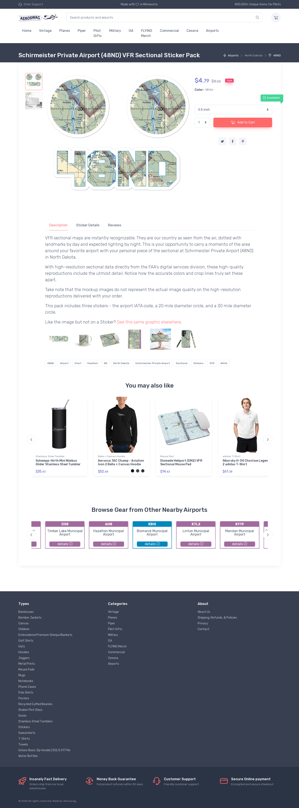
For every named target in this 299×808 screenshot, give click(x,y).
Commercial (169, 31)
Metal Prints (26, 664)
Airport (64, 363)
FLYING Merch (146, 33)
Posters (23, 698)
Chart (77, 363)
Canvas (23, 623)
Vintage (45, 31)
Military (115, 31)
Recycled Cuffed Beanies (35, 704)
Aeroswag (69, 800)
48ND (274, 55)
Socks (22, 715)
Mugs (21, 675)
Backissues (26, 612)
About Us (204, 612)
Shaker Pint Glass (30, 710)
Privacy (203, 623)
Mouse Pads (26, 669)
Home (26, 31)
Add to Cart (243, 122)
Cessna (192, 31)
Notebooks (25, 681)
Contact (203, 629)
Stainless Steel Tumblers (35, 721)
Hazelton (92, 363)
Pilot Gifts (97, 33)
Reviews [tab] (114, 225)
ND (105, 363)
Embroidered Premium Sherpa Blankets (45, 635)
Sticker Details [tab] (87, 225)
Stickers (198, 363)
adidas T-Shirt (231, 456)
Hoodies (23, 652)
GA (131, 31)
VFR (212, 363)
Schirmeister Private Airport (152, 363)
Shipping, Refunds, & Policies (217, 617)
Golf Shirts (25, 641)
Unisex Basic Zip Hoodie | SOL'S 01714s (44, 750)
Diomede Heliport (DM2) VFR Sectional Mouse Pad (181, 462)
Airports (212, 31)
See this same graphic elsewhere (149, 322)
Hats (21, 646)
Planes (64, 31)
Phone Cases (27, 687)
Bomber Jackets (29, 617)
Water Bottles (28, 756)
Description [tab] (58, 225)
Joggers (24, 658)
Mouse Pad (167, 456)
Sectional (181, 363)
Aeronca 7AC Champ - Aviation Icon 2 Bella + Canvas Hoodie (121, 462)
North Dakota (121, 363)
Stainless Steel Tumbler (50, 456)
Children (23, 629)
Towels (23, 744)
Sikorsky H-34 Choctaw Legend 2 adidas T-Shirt (246, 462)
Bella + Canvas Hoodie (111, 456)
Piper (82, 31)
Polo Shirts (25, 692)
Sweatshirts (26, 733)
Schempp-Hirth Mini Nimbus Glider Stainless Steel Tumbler (58, 462)
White (223, 363)
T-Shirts (24, 739)
